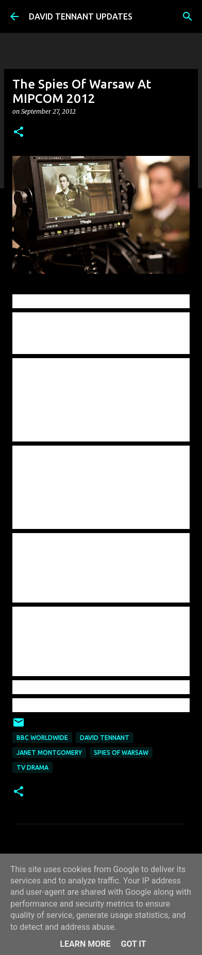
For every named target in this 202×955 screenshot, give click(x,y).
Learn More (85, 944)
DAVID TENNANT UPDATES (80, 16)
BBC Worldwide (42, 737)
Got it (133, 944)
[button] (18, 132)
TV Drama (32, 767)
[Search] (187, 16)
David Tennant (104, 737)
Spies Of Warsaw (121, 752)
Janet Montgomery (49, 752)
